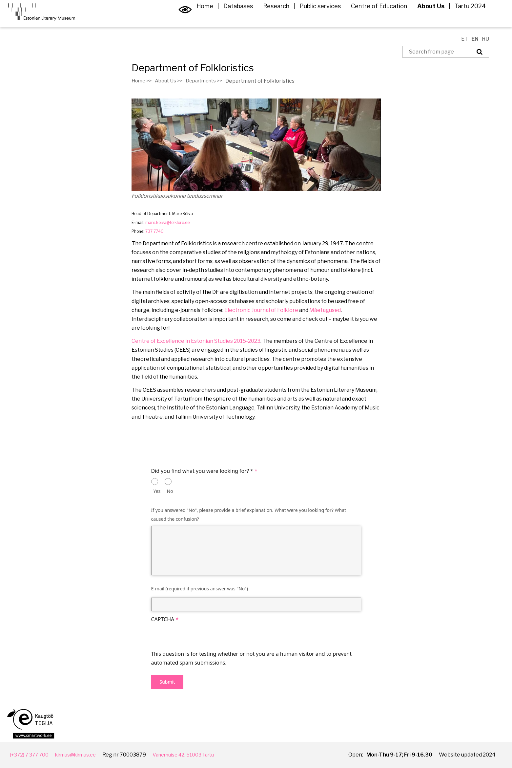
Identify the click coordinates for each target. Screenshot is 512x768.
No (170, 491)
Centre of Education (374, 18)
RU (485, 39)
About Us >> (172, 81)
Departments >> (210, 81)
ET (464, 39)
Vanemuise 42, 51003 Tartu (194, 755)
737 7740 (154, 231)
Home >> (143, 81)
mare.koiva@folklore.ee (167, 222)
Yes (157, 491)
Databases (233, 18)
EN (475, 39)
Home (200, 18)
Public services (315, 18)
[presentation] (201, 636)
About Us (426, 18)
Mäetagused (325, 310)
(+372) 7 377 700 (30, 755)
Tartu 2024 (465, 18)
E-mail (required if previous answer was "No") (199, 588)
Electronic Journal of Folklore (261, 310)
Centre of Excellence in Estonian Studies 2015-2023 (196, 341)
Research (271, 18)
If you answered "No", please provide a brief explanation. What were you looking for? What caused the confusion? (248, 514)
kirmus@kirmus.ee (80, 755)
